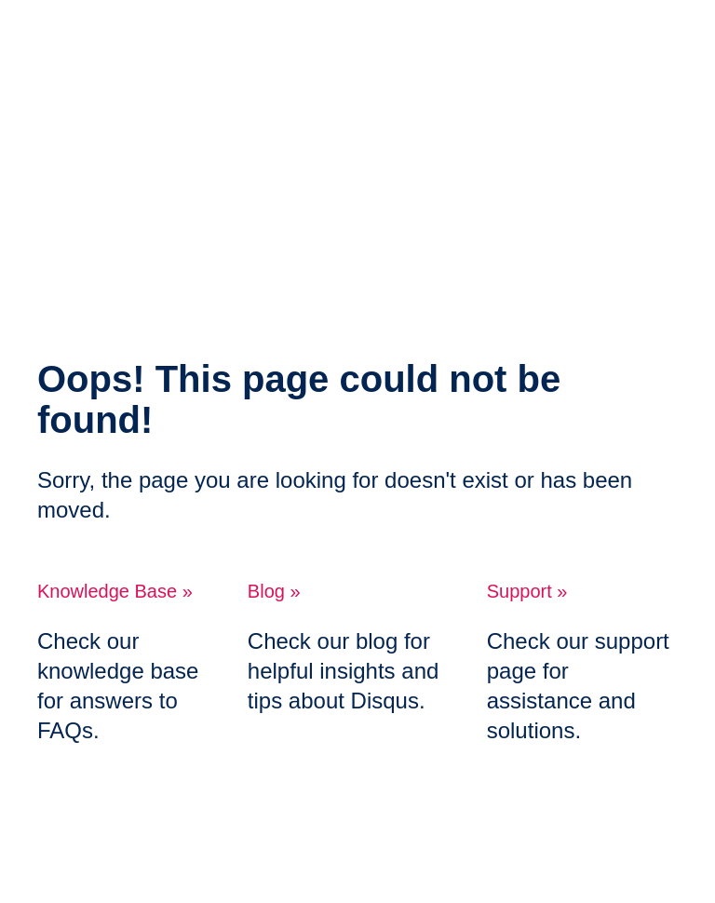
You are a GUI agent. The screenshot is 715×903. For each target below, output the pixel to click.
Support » (527, 591)
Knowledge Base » (115, 591)
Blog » (274, 591)
